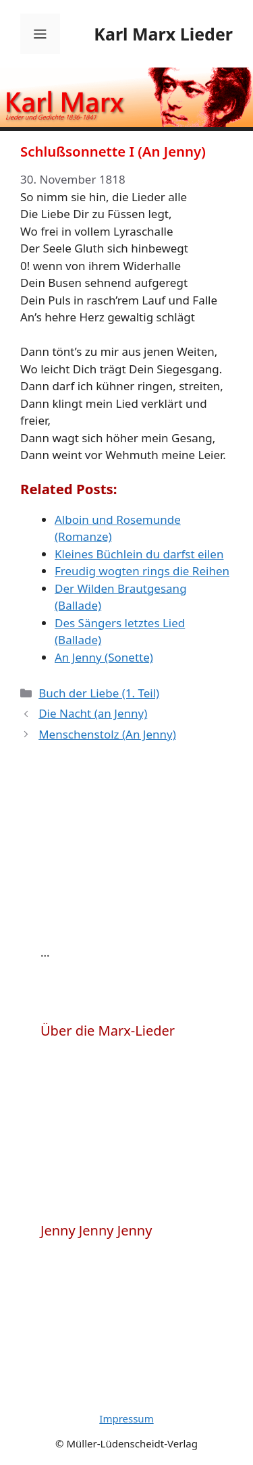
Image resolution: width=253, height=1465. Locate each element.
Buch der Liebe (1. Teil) (98, 693)
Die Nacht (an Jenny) (92, 713)
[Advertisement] (141, 855)
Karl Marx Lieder (163, 33)
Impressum (126, 1418)
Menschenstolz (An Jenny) (107, 734)
